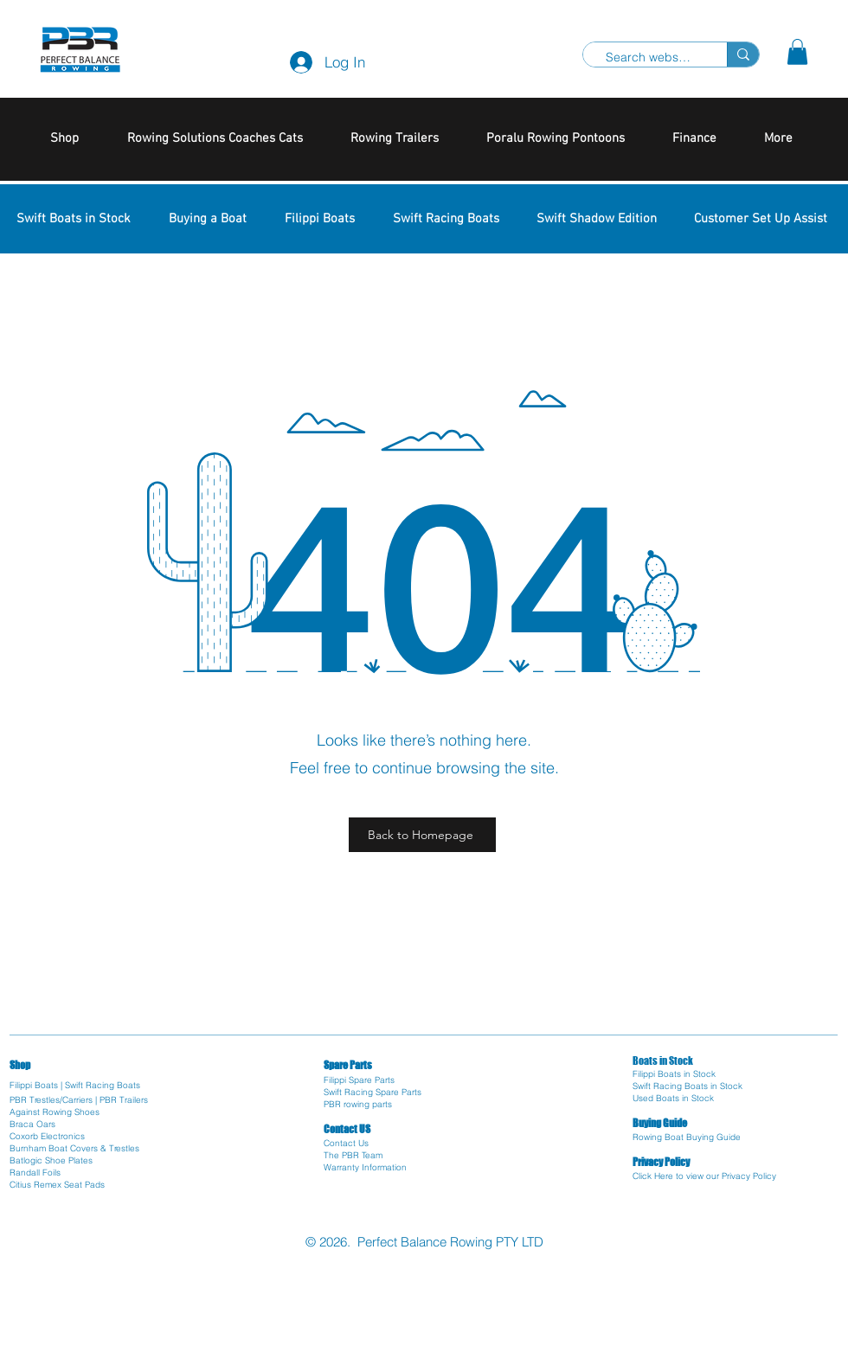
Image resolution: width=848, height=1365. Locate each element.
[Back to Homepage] (422, 834)
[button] (797, 52)
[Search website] (648, 58)
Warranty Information (365, 1167)
